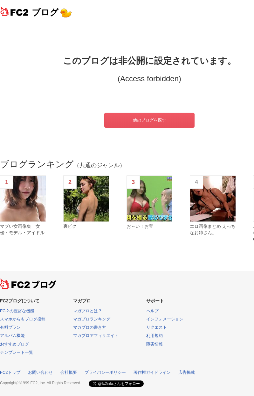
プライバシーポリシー (105, 372)
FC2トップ (10, 372)
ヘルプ (152, 310)
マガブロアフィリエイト (96, 335)
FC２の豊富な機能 (17, 310)
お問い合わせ (40, 372)
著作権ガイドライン (152, 372)
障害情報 (154, 344)
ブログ (45, 12)
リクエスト (156, 327)
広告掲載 (186, 372)
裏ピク (70, 226)
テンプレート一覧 (16, 352)
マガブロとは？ (87, 310)
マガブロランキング (91, 319)
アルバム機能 (12, 335)
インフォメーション (164, 319)
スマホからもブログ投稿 (22, 319)
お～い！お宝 (140, 226)
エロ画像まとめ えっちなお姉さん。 (213, 229)
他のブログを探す (149, 120)
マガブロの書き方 (89, 327)
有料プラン (10, 327)
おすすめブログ (14, 344)
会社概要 (68, 372)
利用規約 (154, 335)
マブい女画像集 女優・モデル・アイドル (22, 229)
